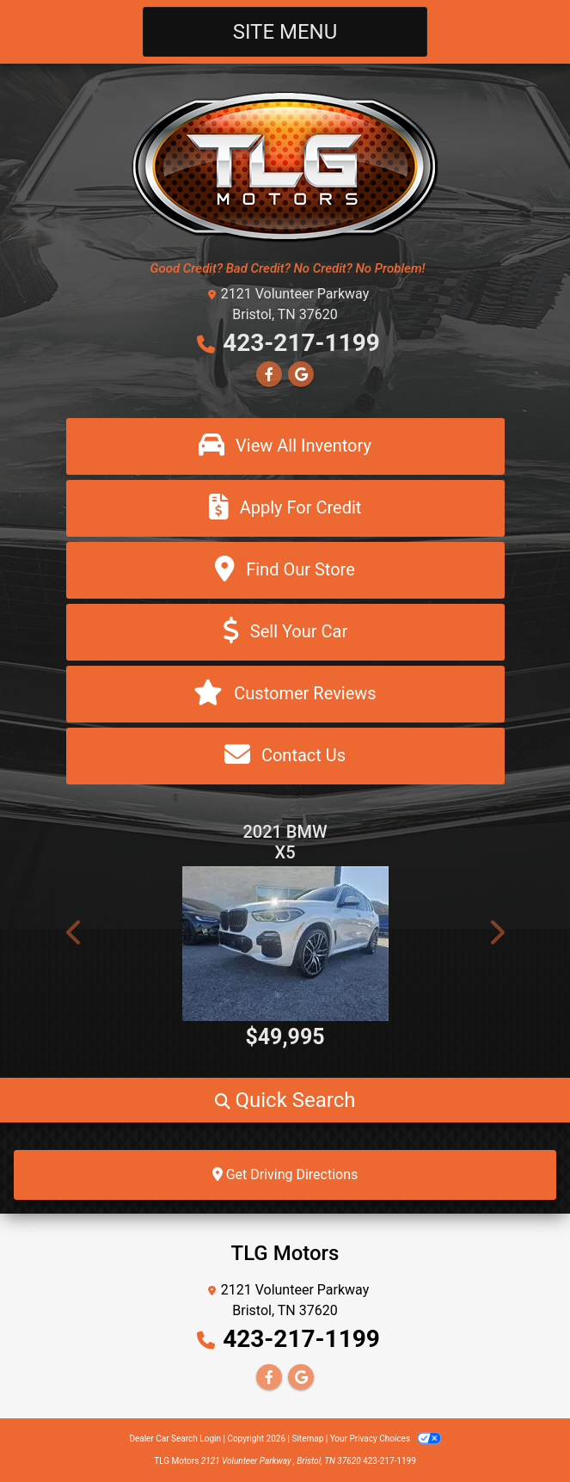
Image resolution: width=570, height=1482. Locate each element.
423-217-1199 (301, 343)
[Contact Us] (285, 756)
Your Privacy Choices (385, 1438)
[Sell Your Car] (285, 632)
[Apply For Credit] (285, 508)
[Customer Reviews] (285, 694)
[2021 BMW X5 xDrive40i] (285, 943)
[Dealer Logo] (285, 165)
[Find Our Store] (285, 570)
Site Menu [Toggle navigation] (285, 32)
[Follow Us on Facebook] (269, 374)
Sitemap (307, 1438)
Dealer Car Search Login (175, 1438)
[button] (74, 932)
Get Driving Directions (285, 1174)
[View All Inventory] (285, 446)
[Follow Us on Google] (301, 374)
